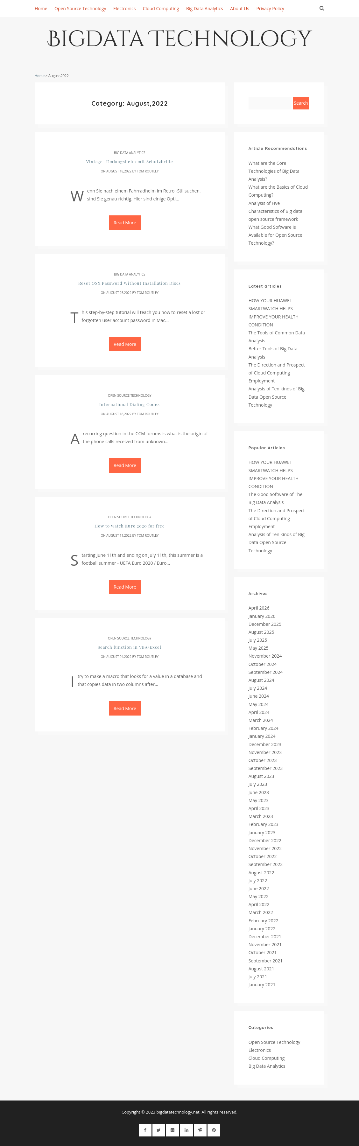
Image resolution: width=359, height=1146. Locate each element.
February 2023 (263, 824)
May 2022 (259, 896)
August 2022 (261, 873)
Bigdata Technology (179, 42)
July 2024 (258, 688)
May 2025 (259, 648)
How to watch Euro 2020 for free (130, 525)
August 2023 (261, 776)
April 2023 (259, 808)
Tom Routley (147, 171)
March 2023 (261, 816)
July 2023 (258, 784)
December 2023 (265, 744)
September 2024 (266, 672)
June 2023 (259, 792)
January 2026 (262, 616)
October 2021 (263, 952)
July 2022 (258, 880)
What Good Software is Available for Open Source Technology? (275, 235)
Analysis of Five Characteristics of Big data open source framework (275, 211)
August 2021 (261, 969)
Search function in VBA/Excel (129, 647)
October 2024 (263, 664)
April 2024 (259, 712)
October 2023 (263, 760)
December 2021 (265, 936)
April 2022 (259, 904)
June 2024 (259, 696)
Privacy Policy (270, 8)
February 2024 (263, 728)
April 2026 (259, 608)
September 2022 (266, 864)
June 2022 (259, 888)
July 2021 (258, 977)
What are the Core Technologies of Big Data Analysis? (274, 171)
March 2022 (261, 912)
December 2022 (265, 840)
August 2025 (261, 632)
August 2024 (261, 680)
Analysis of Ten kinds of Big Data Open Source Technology (277, 397)
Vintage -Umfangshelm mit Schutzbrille (129, 161)
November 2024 (265, 656)
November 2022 (265, 848)
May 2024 (259, 704)
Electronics (124, 8)
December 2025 (265, 624)
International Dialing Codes (129, 404)
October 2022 (263, 856)
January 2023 (262, 832)
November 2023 (265, 752)
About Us (239, 8)
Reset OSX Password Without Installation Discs (129, 283)
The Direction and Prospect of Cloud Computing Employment (277, 373)
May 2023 (259, 800)
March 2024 (261, 720)
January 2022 (262, 929)
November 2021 (265, 944)
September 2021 (266, 961)
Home (41, 8)
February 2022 (263, 921)
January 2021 (262, 985)
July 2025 (258, 640)
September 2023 (266, 768)
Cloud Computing (161, 8)
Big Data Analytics (204, 8)
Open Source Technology (80, 8)
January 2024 (262, 736)
